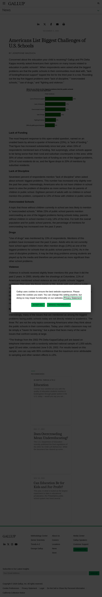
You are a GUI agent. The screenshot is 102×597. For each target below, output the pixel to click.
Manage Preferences (59, 305)
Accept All (38, 305)
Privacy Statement (72, 298)
